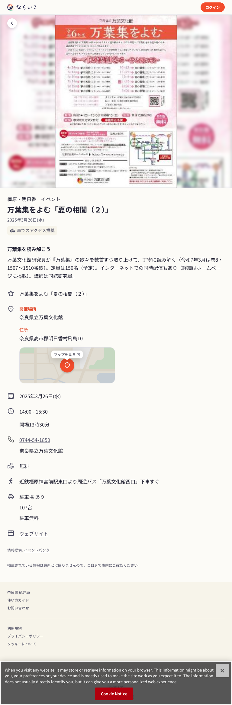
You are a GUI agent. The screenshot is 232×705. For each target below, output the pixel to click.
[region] (116, 683)
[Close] (222, 670)
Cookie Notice (114, 694)
